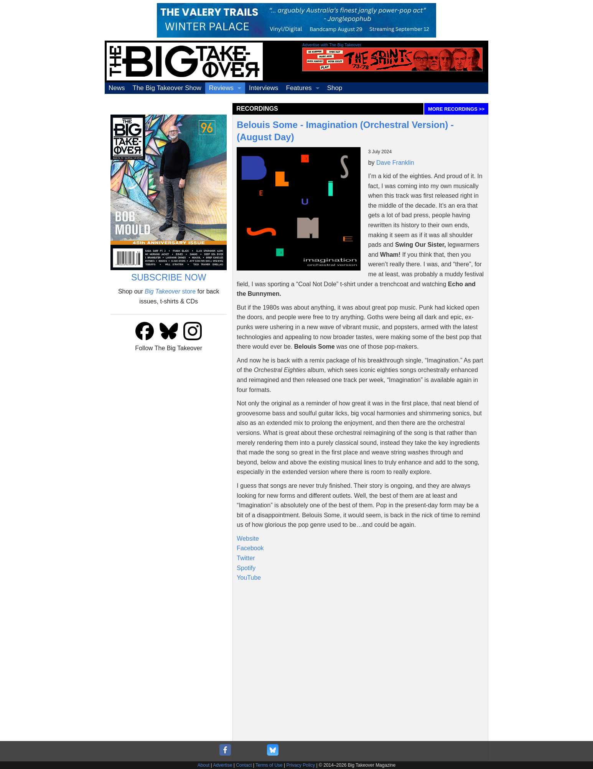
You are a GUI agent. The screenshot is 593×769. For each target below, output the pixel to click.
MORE (456, 109)
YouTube (249, 577)
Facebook (250, 548)
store (170, 291)
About (203, 765)
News (117, 88)
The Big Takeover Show (167, 88)
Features (299, 88)
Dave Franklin (395, 162)
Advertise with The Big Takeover (331, 45)
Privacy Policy (301, 765)
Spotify (246, 568)
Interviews (263, 88)
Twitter (246, 558)
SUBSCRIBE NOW (168, 277)
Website (248, 538)
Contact (244, 765)
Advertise (222, 765)
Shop (335, 88)
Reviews (221, 88)
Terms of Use (269, 765)
